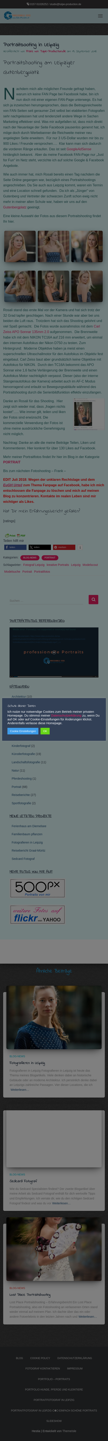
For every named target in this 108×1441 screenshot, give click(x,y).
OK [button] (45, 731)
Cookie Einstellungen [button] (23, 731)
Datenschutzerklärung (66, 715)
